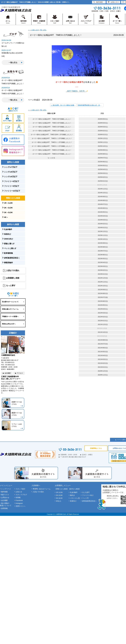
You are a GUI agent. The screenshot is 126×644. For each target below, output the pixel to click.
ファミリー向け (88, 495)
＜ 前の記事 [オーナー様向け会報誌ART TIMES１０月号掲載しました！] (63, 105)
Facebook (19, 500)
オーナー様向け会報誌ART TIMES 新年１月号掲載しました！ (52, 134)
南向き (72, 495)
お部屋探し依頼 (12, 278)
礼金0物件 (8, 229)
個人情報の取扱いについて (5, 504)
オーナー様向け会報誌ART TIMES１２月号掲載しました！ (52, 138)
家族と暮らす (9, 244)
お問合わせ (5, 497)
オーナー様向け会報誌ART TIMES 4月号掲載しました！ (52, 123)
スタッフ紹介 (54, 19)
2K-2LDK (59, 495)
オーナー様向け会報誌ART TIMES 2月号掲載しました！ (52, 131)
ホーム (8, 19)
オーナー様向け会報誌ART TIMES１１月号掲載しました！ (52, 142)
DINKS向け (8, 239)
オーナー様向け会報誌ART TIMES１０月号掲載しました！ (52, 146)
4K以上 (58, 501)
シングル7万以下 (10, 167)
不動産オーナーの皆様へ (10, 316)
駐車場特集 (8, 253)
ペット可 (85, 498)
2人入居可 (86, 492)
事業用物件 (8, 263)
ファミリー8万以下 (11, 181)
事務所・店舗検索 (39, 19)
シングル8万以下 (10, 172)
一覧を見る (13, 63)
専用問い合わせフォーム (41, 489)
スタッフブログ (86, 19)
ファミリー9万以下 (11, 186)
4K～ (6, 217)
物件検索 (23, 19)
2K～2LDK (8, 208)
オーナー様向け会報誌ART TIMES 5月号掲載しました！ (52, 119)
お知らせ (19, 492)
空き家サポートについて (10, 302)
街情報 (18, 497)
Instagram (19, 503)
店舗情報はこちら (96, 448)
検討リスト (5, 495)
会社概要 (101, 19)
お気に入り (113, 2)
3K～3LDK (8, 212)
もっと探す (11, 285)
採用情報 (4, 508)
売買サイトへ (20, 506)
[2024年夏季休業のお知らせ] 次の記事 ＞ (91, 105)
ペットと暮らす (10, 248)
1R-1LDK (59, 492)
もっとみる (51, 158)
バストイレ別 (75, 498)
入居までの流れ (12, 270)
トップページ (6, 489)
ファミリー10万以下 (12, 191)
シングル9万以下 (10, 177)
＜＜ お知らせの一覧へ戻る (37, 30)
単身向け (7, 234)
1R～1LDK (8, 203)
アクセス (20, 373)
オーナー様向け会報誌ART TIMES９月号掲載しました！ (52, 150)
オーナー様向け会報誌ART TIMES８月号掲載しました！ (52, 154)
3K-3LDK (59, 498)
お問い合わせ (70, 19)
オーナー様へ (117, 19)
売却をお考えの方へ (9, 324)
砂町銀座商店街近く (12, 258)
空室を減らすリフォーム (10, 309)
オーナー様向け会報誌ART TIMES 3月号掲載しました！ (52, 127)
